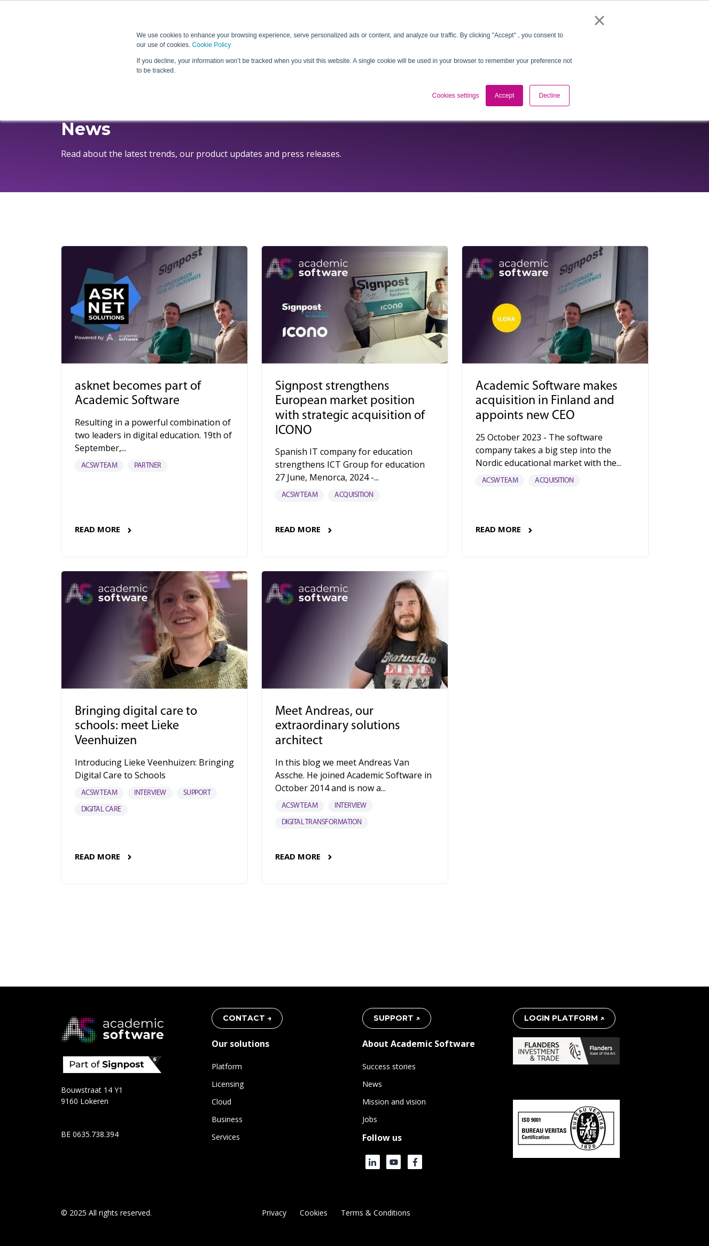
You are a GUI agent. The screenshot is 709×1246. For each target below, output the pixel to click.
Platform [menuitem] (227, 1066)
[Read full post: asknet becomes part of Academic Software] (154, 305)
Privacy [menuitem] (274, 1213)
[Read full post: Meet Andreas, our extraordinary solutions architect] (355, 630)
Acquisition (353, 495)
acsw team (99, 466)
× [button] (599, 20)
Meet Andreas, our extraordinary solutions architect (337, 726)
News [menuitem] (372, 1084)
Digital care (101, 810)
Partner (147, 466)
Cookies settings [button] (455, 95)
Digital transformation (322, 822)
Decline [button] (549, 95)
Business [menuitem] (227, 1119)
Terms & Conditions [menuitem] (375, 1213)
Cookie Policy (211, 45)
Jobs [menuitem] (369, 1119)
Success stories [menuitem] (389, 1066)
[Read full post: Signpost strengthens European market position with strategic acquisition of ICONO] (355, 305)
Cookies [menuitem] (314, 1213)
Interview (150, 793)
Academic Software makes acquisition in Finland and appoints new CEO (547, 401)
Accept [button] (505, 95)
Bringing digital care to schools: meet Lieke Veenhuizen (136, 726)
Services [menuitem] (226, 1137)
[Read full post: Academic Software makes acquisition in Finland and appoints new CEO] (555, 305)
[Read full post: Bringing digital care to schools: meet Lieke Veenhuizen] (154, 630)
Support (197, 793)
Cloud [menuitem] (221, 1102)
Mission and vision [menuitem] (394, 1102)
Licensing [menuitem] (228, 1084)
